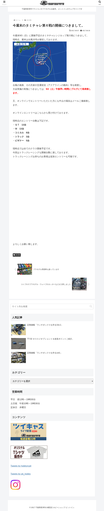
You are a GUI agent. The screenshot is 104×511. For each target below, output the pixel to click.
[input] (52, 306)
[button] (91, 306)
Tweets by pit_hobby (21, 474)
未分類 (16, 255)
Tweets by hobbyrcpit (21, 466)
